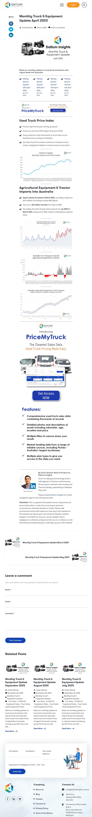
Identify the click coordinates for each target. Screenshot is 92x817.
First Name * (14, 751)
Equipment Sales (13, 704)
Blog (38, 794)
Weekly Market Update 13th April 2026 (54, 84)
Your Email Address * (47, 752)
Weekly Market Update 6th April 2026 (67, 84)
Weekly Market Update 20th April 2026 (40, 84)
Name (8, 589)
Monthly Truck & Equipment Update (14, 697)
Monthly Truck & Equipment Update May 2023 (56, 557)
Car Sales (12, 701)
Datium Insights (57, 495)
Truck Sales (25, 704)
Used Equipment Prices (15, 707)
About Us (40, 789)
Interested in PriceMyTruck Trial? (22, 765)
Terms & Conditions (44, 813)
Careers (39, 799)
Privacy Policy (42, 808)
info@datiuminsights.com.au (74, 789)
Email (8, 601)
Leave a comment (58, 27)
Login (73, 5)
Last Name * (30, 751)
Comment (10, 613)
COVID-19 (22, 701)
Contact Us (41, 803)
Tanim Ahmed (27, 27)
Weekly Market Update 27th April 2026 (26, 84)
